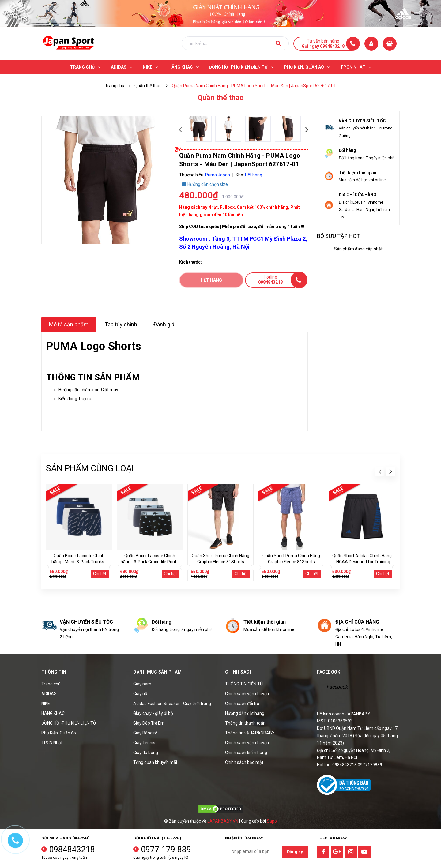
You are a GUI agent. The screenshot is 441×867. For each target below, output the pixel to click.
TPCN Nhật (51, 742)
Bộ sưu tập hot (338, 236)
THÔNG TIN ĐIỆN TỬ (244, 683)
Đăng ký (295, 851)
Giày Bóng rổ (145, 732)
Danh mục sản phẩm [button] (157, 672)
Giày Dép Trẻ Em (148, 723)
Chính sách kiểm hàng (246, 752)
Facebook (337, 687)
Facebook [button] (328, 672)
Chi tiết (99, 573)
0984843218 (72, 849)
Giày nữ (140, 693)
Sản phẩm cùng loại (90, 468)
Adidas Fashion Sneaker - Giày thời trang (172, 703)
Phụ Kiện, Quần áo (58, 732)
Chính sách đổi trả (242, 703)
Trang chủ (51, 683)
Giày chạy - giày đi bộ (153, 713)
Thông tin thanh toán (245, 723)
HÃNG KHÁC (53, 713)
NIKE (45, 703)
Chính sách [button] (239, 672)
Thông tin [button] (53, 672)
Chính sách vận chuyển (247, 693)
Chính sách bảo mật (244, 762)
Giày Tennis (144, 742)
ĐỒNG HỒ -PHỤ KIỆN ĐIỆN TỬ (68, 723)
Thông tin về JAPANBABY (250, 732)
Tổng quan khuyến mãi (155, 762)
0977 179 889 (166, 849)
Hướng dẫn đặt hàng (244, 713)
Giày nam (142, 683)
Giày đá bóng (145, 752)
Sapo (272, 821)
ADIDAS (49, 693)
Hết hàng (211, 280)
